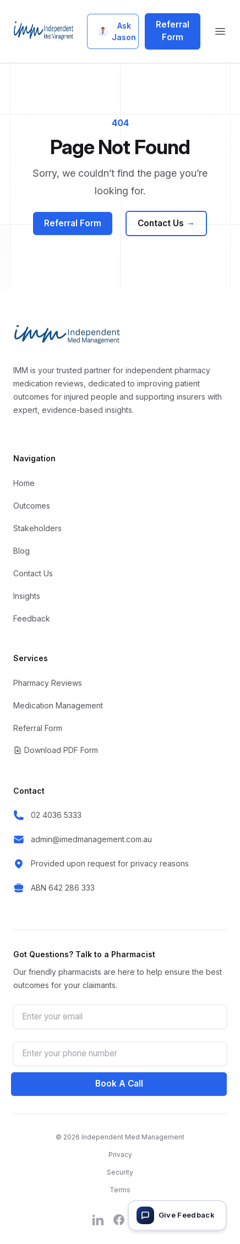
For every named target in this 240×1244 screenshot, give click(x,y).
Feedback (31, 618)
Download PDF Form (55, 750)
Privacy (120, 1154)
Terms (120, 1190)
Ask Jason (117, 31)
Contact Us (166, 223)
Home (24, 483)
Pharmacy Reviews (47, 683)
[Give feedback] (177, 1215)
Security (120, 1172)
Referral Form (172, 30)
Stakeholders (37, 528)
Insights (26, 596)
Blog (21, 550)
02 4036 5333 (56, 815)
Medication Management (58, 705)
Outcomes (31, 505)
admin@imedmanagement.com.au (91, 839)
